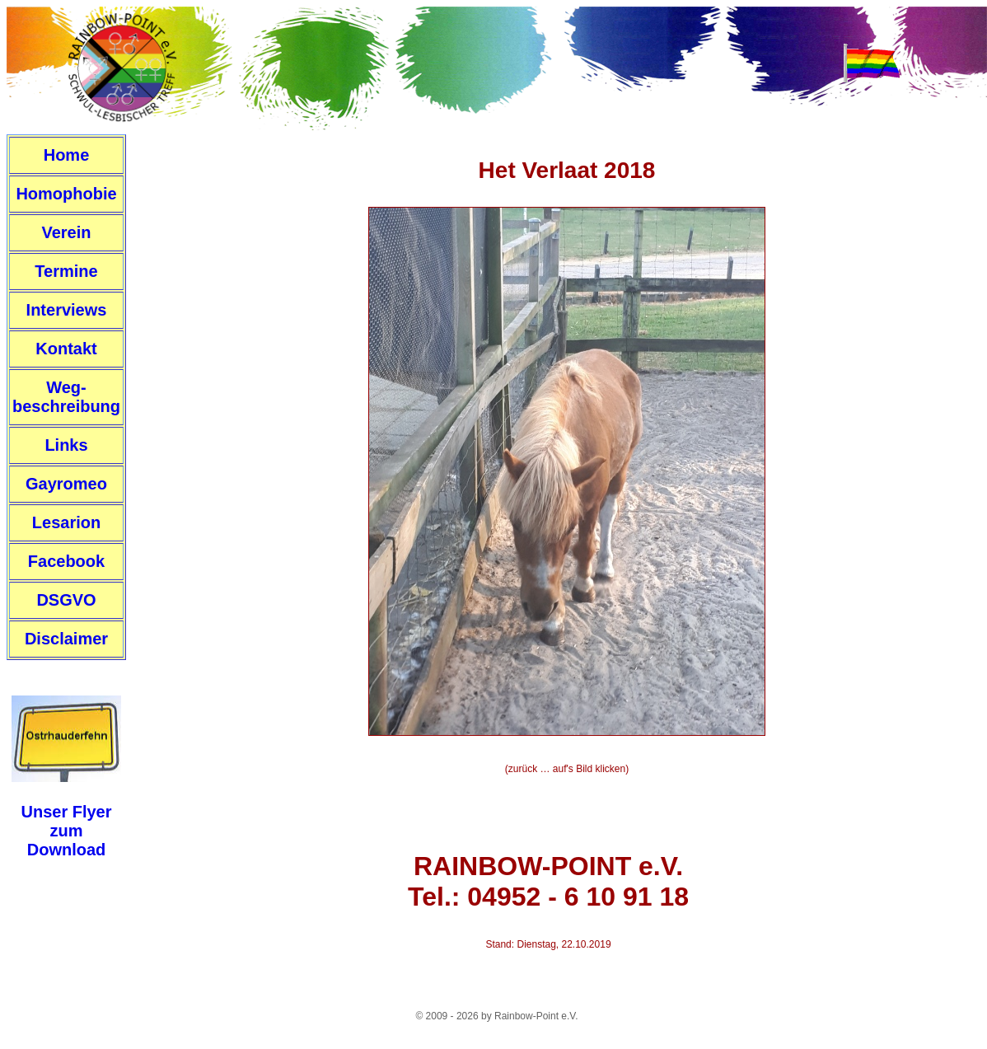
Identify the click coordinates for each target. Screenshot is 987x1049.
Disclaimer (66, 639)
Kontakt (65, 349)
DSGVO (66, 600)
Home (67, 155)
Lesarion (66, 522)
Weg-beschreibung (66, 396)
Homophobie (66, 194)
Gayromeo (66, 484)
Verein (66, 232)
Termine (66, 271)
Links (65, 445)
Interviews (66, 310)
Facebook (66, 561)
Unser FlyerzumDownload (66, 831)
